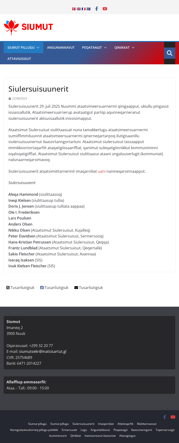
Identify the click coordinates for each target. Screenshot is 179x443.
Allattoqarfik (125, 424)
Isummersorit (58, 436)
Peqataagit (92, 47)
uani (102, 171)
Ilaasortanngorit (141, 430)
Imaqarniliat (106, 424)
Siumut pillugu (20, 47)
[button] (37, 47)
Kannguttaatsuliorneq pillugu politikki (34, 430)
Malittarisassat (146, 424)
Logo (84, 430)
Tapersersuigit (165, 430)
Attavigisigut (19, 58)
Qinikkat (122, 47)
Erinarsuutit (69, 430)
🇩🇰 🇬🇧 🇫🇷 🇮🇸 (81, 9)
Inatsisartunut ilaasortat (100, 436)
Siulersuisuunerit (83, 424)
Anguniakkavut (61, 47)
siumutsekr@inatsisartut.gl (42, 351)
